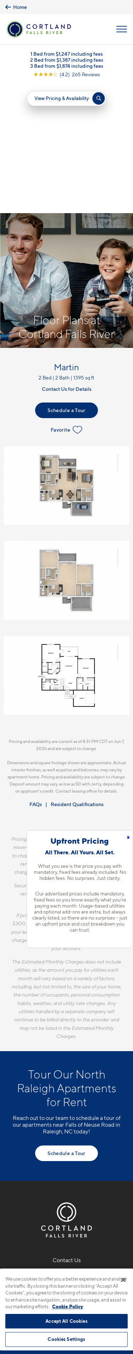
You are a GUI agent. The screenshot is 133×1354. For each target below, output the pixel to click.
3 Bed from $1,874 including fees (66, 66)
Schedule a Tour (66, 281)
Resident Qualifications (77, 675)
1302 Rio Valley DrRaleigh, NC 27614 (66, 1164)
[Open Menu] (121, 29)
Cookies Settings (66, 1339)
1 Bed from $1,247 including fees (67, 54)
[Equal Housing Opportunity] (51, 1185)
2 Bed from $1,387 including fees (66, 60)
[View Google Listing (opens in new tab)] (66, 74)
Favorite (66, 300)
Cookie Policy (67, 1306)
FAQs (35, 675)
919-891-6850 (66, 1146)
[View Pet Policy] (66, 1200)
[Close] (123, 1280)
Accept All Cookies (66, 1321)
